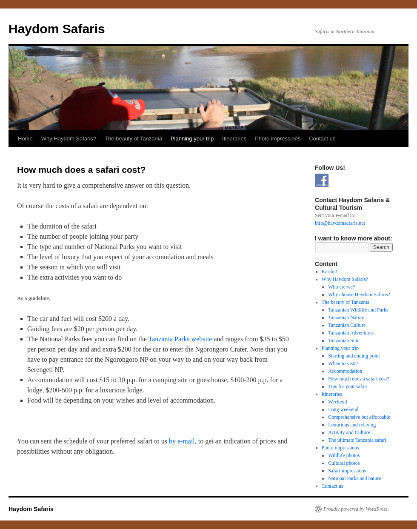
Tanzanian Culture (347, 325)
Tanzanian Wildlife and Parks (358, 310)
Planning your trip (192, 138)
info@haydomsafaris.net (340, 223)
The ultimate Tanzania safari (357, 440)
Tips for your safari (348, 386)
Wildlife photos (344, 455)
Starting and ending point (354, 356)
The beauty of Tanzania (133, 138)
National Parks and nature (354, 478)
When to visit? (343, 363)
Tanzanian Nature (346, 317)
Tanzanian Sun (343, 340)
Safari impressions (347, 471)
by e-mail (182, 441)
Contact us (322, 138)
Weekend (337, 402)
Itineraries (234, 138)
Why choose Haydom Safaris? (359, 294)
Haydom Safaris (57, 29)
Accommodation (345, 371)
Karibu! (329, 272)
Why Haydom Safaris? (68, 138)
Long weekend (343, 409)
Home (25, 138)
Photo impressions (277, 138)
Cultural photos (344, 463)
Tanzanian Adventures (351, 333)
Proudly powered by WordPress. (356, 509)
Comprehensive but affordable (359, 417)
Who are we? (341, 287)
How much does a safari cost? (358, 379)
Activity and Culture (349, 432)
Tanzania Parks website (180, 339)
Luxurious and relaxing (352, 425)
